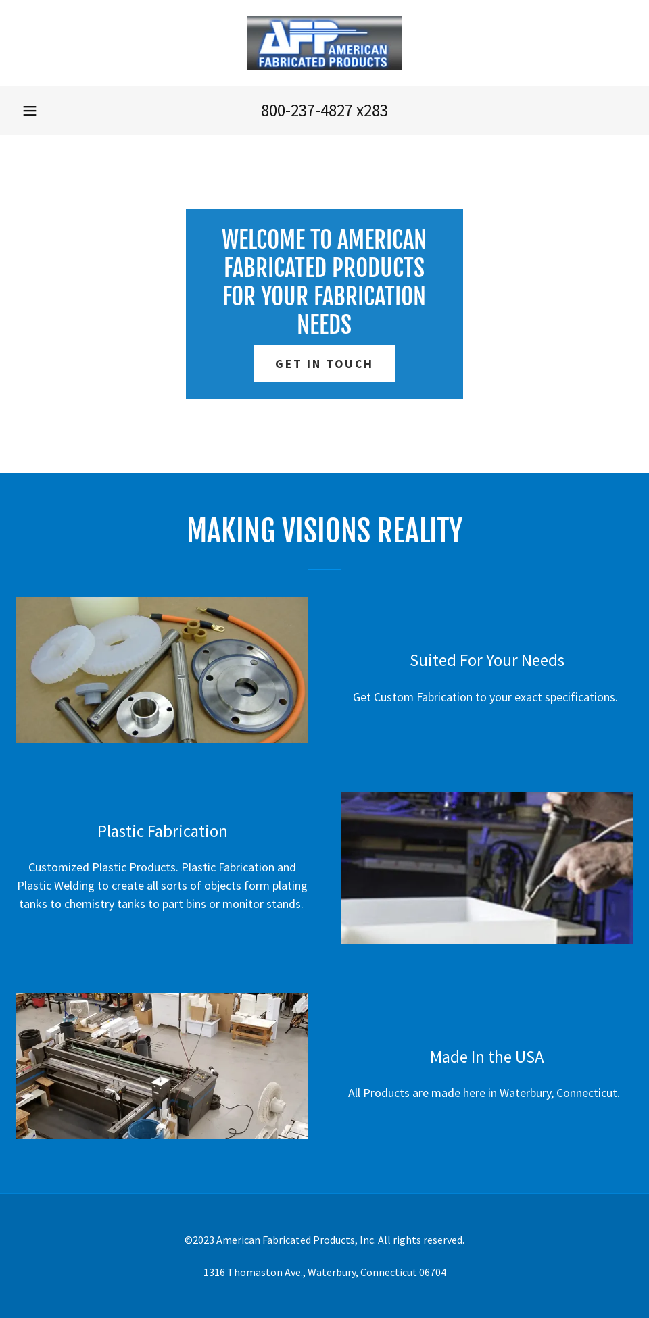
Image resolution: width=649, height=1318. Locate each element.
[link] (324, 43)
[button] (29, 110)
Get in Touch (324, 364)
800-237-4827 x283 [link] (324, 110)
